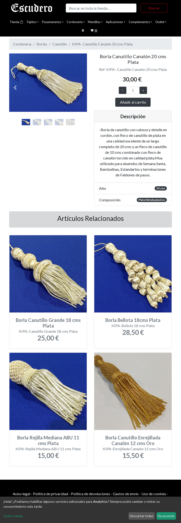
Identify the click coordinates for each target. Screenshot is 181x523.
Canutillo (59, 44)
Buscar (154, 8)
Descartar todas (141, 516)
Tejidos (31, 22)
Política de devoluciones (90, 493)
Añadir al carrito (133, 102)
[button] (15, 87)
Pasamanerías (51, 22)
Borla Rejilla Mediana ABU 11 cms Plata (48, 440)
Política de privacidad (50, 493)
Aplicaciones (114, 22)
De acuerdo (166, 516)
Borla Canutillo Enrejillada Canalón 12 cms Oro (132, 440)
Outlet (159, 22)
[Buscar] (101, 8)
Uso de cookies (153, 493)
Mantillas (94, 22)
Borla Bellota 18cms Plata (132, 320)
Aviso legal (21, 493)
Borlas (42, 44)
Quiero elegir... (14, 516)
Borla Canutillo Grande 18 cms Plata (48, 322)
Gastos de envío (126, 493)
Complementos (139, 22)
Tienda (16, 22)
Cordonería (74, 22)
